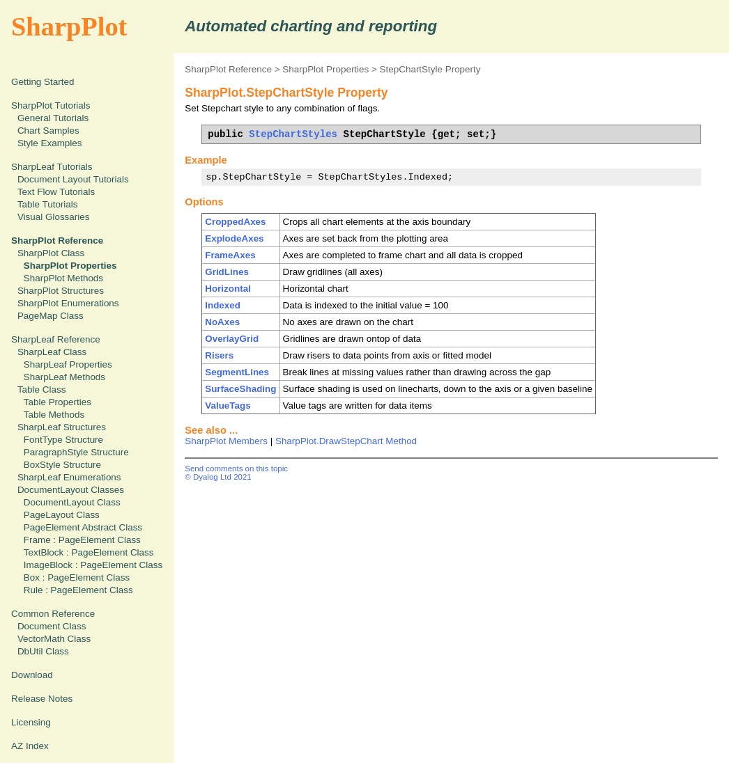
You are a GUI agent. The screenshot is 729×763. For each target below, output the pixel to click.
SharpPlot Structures (60, 290)
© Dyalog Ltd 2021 (218, 477)
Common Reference (53, 613)
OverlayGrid (232, 338)
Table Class (41, 389)
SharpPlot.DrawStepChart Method (346, 441)
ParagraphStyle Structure (76, 452)
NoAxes (222, 322)
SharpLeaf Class (51, 352)
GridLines (227, 272)
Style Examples (49, 143)
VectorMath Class (54, 639)
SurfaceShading (240, 389)
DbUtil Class (43, 651)
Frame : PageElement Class (82, 540)
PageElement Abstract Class (83, 527)
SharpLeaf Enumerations (69, 477)
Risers (219, 355)
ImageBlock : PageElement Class (93, 565)
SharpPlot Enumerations (68, 303)
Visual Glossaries (53, 217)
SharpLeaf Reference (55, 339)
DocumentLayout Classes (70, 490)
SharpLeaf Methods (64, 377)
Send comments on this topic (236, 468)
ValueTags (227, 405)
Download (32, 675)
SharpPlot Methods (63, 278)
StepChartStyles (293, 134)
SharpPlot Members (226, 441)
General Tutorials (53, 118)
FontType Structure (63, 439)
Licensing (31, 722)
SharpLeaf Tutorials (52, 167)
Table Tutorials (47, 204)
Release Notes (41, 698)
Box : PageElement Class (77, 577)
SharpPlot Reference (228, 69)
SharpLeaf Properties (68, 364)
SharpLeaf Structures (61, 427)
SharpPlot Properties (325, 69)
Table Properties (57, 402)
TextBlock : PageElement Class (89, 552)
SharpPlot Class (50, 253)
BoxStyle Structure (62, 464)
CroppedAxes (235, 222)
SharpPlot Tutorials (51, 105)
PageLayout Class (62, 515)
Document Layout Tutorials (73, 179)
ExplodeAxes (234, 238)
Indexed (222, 305)
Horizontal (228, 288)
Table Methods (54, 414)
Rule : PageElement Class (78, 590)
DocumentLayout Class (72, 502)
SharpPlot (69, 26)
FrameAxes (230, 255)
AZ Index (30, 746)
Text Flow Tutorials (56, 192)
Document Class (51, 626)
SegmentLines (237, 372)
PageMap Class (50, 315)
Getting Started (42, 82)
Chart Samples (48, 130)
